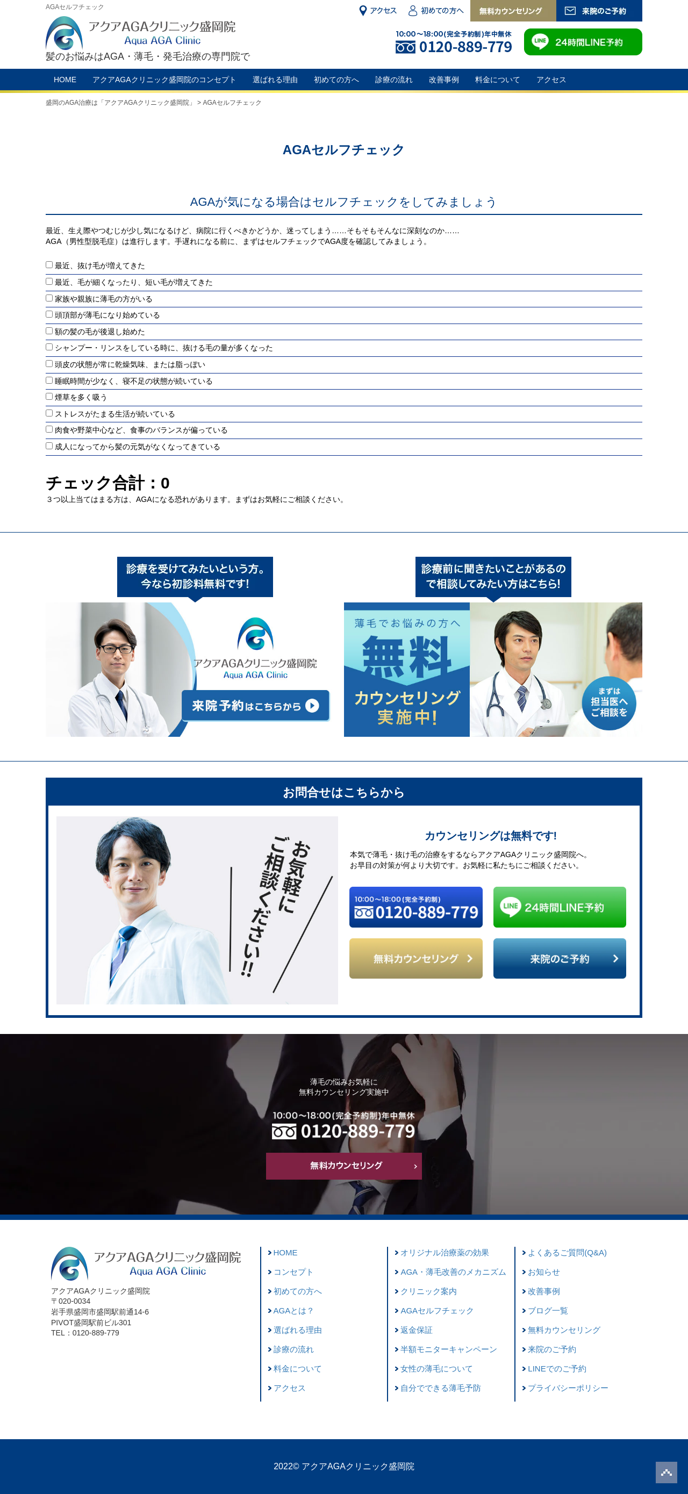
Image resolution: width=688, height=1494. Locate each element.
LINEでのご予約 (557, 1368)
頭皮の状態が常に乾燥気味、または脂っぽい (130, 364)
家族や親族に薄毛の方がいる (104, 299)
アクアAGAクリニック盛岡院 (358, 1466)
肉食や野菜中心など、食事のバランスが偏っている (141, 430)
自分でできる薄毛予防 (440, 1387)
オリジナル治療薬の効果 (444, 1252)
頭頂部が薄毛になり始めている (107, 315)
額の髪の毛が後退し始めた (100, 331)
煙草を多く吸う (81, 397)
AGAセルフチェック (437, 1310)
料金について (497, 79)
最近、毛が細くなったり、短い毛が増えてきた (134, 282)
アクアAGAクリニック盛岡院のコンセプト (164, 79)
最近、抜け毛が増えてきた (100, 265)
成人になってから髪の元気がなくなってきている (137, 446)
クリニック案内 (428, 1291)
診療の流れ (394, 79)
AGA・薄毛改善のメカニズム (453, 1271)
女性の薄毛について (436, 1368)
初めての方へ (336, 79)
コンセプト (294, 1271)
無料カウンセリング (564, 1329)
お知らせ (544, 1271)
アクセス (551, 79)
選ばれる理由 (275, 79)
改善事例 (444, 79)
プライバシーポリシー (568, 1387)
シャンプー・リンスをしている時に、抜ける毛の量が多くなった (164, 347)
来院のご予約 (552, 1349)
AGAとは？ (294, 1310)
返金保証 (416, 1329)
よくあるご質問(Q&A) (567, 1252)
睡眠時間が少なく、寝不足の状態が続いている (134, 381)
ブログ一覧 (548, 1310)
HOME (65, 79)
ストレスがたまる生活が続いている (115, 414)
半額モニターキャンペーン (448, 1349)
